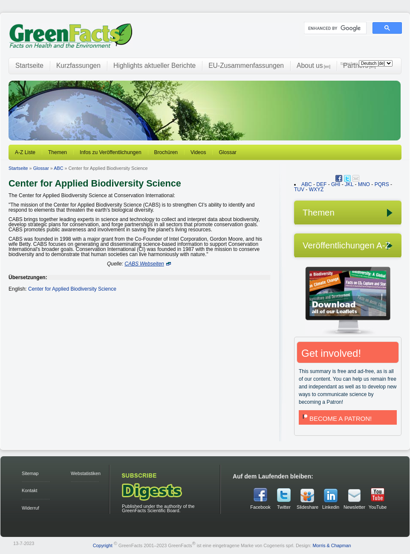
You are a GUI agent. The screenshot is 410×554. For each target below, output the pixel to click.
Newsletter (354, 507)
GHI (335, 184)
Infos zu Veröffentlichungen (110, 152)
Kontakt (30, 490)
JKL (349, 184)
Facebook (260, 507)
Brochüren (166, 152)
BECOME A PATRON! (336, 418)
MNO (364, 184)
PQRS (382, 184)
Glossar (227, 152)
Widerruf (30, 507)
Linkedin (330, 507)
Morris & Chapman (332, 545)
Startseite (29, 65)
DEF (321, 184)
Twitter (284, 507)
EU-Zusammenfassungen (246, 65)
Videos (198, 152)
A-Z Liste (25, 152)
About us (313, 65)
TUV (299, 189)
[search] (334, 28)
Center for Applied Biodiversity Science (72, 289)
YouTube (378, 507)
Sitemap (30, 473)
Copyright (103, 545)
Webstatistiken (86, 473)
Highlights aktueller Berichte (154, 65)
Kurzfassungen (78, 65)
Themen (57, 152)
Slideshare (307, 507)
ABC (58, 168)
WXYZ (316, 189)
